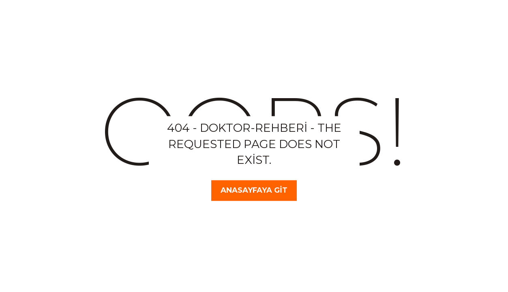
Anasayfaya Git (254, 190)
